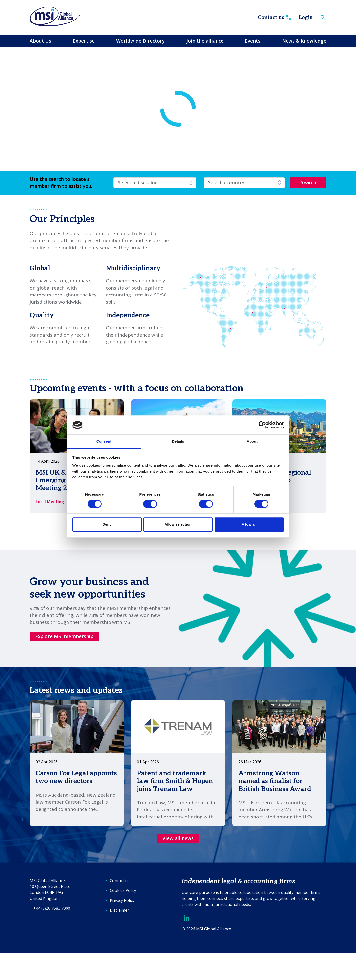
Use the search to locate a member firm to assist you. (61, 182)
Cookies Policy (123, 890)
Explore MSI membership (64, 636)
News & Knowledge (304, 41)
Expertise (84, 41)
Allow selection (177, 524)
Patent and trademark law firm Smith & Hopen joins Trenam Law (175, 781)
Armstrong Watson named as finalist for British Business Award (274, 781)
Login (306, 18)
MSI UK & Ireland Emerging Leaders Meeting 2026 (63, 480)
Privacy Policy (122, 900)
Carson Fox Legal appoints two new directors (76, 777)
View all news (178, 838)
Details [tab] (178, 441)
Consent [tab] (103, 441)
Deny (106, 524)
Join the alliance (204, 41)
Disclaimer (119, 910)
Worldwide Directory (140, 41)
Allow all (249, 524)
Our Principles (62, 219)
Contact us (275, 17)
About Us (40, 41)
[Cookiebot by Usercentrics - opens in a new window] (262, 425)
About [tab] (252, 441)
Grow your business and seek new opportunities (89, 588)
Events (252, 41)
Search (308, 182)
